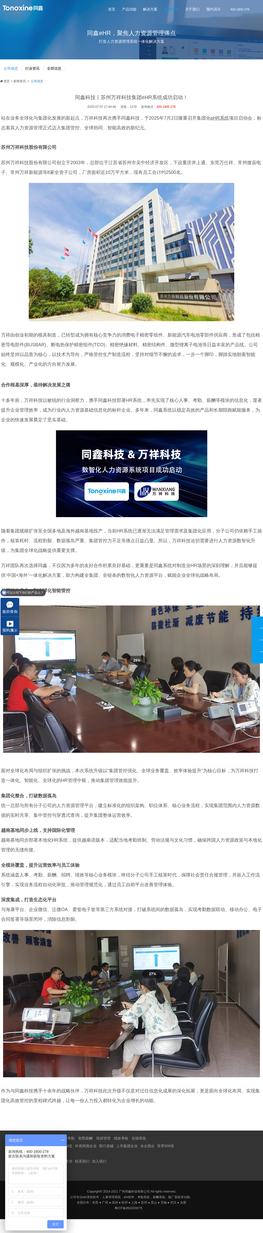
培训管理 (103, 1152)
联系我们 (82, 1175)
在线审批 (139, 1152)
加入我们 (99, 1175)
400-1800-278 (257, 622)
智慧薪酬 (85, 1152)
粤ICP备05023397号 (129, 1222)
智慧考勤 (67, 1152)
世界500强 (165, 1160)
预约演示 (213, 10)
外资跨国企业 (86, 1160)
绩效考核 (121, 1152)
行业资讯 (37, 81)
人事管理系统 (111, 1211)
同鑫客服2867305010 (257, 634)
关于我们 (192, 10)
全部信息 (62, 81)
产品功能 (129, 10)
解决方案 (150, 10)
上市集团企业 (127, 1160)
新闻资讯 (171, 10)
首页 (111, 10)
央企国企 (147, 1160)
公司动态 (12, 81)
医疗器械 (106, 1160)
